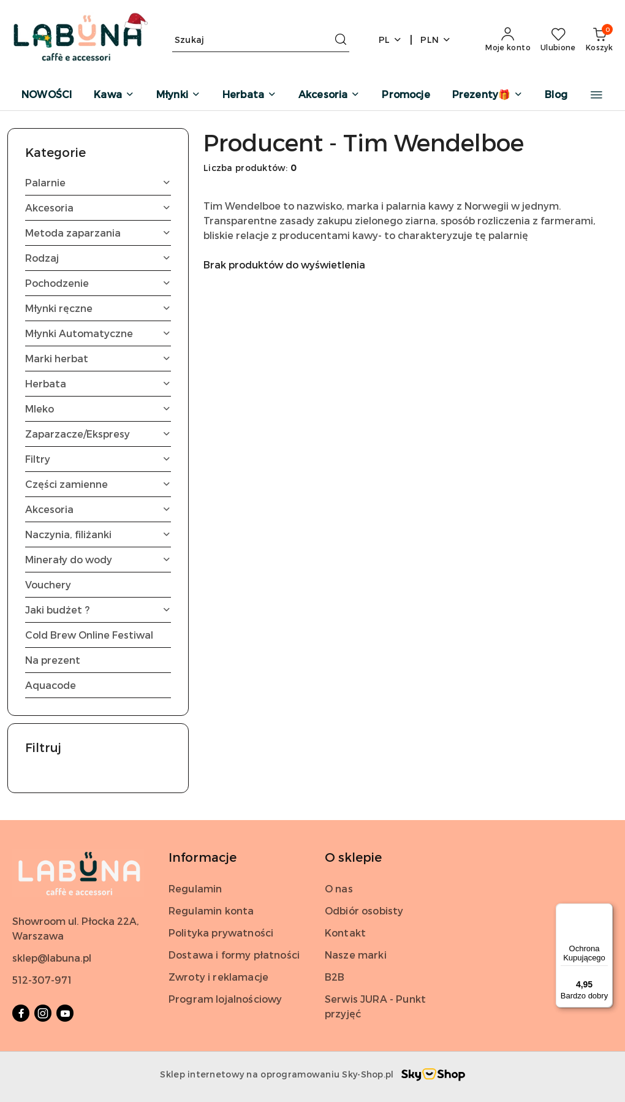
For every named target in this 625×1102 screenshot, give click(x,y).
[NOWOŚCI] (47, 95)
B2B (334, 976)
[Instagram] (42, 1013)
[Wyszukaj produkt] (260, 39)
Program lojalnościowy (225, 999)
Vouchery (48, 584)
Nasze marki (356, 954)
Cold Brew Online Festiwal (89, 634)
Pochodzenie (98, 283)
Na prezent (52, 660)
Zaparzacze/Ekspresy (98, 433)
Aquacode (50, 685)
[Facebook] (20, 1013)
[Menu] (605, 910)
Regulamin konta (211, 910)
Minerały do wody (98, 559)
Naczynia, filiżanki (98, 534)
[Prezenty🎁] (487, 95)
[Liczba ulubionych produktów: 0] (558, 40)
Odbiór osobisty (364, 910)
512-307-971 (42, 980)
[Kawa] (114, 95)
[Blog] (556, 95)
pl (391, 39)
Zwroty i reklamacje (218, 976)
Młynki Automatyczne (98, 333)
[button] (596, 95)
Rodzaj (98, 258)
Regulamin (195, 888)
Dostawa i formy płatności (234, 954)
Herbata (98, 383)
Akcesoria (98, 207)
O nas (339, 888)
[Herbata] (249, 95)
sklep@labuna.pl (51, 957)
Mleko (98, 408)
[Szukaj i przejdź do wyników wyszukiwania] (340, 40)
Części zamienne (98, 484)
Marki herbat (98, 358)
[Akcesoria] (329, 95)
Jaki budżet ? (98, 609)
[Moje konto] (508, 40)
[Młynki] (178, 95)
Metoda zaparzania (98, 232)
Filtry (98, 459)
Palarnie (98, 182)
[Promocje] (405, 95)
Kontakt (345, 932)
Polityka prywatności (221, 932)
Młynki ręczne (98, 308)
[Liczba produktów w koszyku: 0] (599, 40)
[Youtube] (65, 1013)
